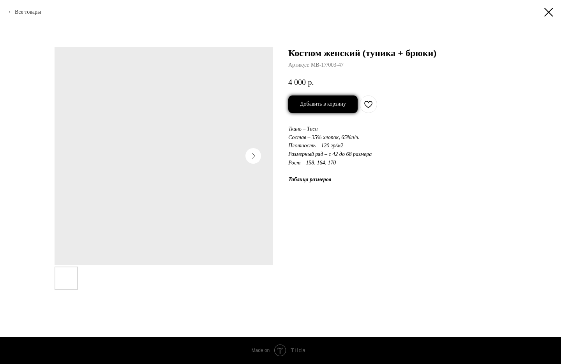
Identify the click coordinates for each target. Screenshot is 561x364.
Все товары (28, 12)
